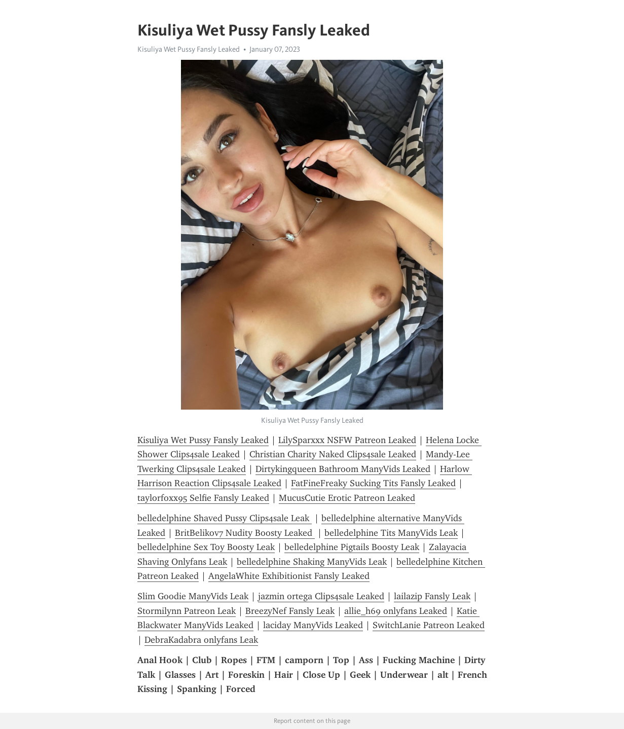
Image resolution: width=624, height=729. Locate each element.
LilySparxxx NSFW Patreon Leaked (347, 440)
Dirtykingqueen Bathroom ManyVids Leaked (342, 469)
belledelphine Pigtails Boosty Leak (351, 547)
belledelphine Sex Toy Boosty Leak (206, 547)
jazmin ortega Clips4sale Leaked (321, 596)
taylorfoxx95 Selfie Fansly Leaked (203, 497)
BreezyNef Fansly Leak (290, 610)
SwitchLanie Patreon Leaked (429, 625)
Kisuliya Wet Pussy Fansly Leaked (188, 49)
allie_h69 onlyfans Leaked (395, 610)
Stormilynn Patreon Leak (186, 610)
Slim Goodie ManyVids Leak (192, 596)
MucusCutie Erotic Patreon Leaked (347, 497)
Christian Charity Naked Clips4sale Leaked (332, 454)
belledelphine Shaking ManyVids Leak (312, 561)
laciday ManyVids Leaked (313, 625)
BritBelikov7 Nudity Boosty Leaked (245, 532)
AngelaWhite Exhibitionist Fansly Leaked (289, 575)
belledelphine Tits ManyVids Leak (391, 532)
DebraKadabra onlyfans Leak (201, 639)
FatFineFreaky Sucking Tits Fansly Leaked (373, 483)
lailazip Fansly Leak (432, 596)
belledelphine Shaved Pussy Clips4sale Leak (224, 518)
